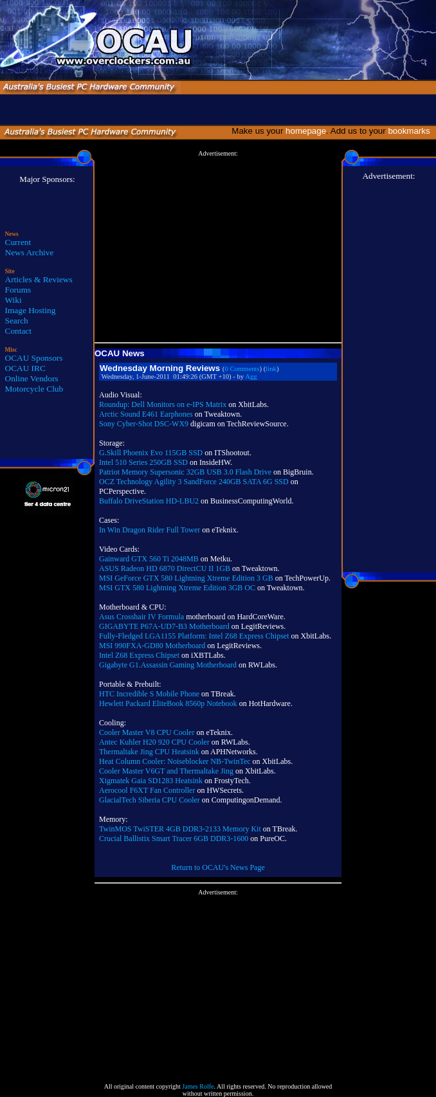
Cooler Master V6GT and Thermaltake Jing (166, 770)
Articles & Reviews (39, 279)
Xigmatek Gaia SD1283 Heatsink (151, 780)
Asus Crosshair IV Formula (141, 616)
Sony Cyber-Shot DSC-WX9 (143, 423)
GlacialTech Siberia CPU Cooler (149, 799)
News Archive (29, 252)
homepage (306, 131)
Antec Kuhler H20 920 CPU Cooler (154, 742)
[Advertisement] (218, 247)
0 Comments (241, 368)
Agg (251, 376)
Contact (18, 331)
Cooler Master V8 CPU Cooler (146, 732)
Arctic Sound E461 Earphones (146, 414)
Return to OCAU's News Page (217, 867)
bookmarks (411, 131)
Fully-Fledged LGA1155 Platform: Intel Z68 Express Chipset (194, 635)
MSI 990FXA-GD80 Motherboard (152, 645)
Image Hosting (30, 310)
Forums (18, 290)
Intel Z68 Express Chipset (139, 655)
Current (18, 242)
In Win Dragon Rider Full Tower (149, 529)
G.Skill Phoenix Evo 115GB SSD (151, 452)
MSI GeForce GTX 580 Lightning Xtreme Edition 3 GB (186, 578)
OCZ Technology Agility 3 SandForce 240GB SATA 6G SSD (194, 481)
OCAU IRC (25, 368)
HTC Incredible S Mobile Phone (149, 693)
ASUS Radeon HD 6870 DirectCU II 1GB (164, 568)
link (271, 368)
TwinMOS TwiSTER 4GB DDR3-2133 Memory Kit (180, 828)
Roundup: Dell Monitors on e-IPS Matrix (162, 404)
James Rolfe (197, 1086)
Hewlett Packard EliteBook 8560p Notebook (168, 703)
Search (16, 320)
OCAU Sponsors (34, 358)
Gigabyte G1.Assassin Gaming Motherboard (168, 664)
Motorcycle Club (34, 389)
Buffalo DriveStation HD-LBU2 (149, 500)
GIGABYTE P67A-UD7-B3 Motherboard (164, 626)
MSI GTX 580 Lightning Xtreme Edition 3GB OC (177, 587)
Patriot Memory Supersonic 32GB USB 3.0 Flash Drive (185, 471)
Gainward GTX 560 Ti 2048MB (149, 558)
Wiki (13, 300)
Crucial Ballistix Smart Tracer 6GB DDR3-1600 (173, 838)
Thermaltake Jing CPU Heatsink (149, 751)
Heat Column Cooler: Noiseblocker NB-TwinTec (175, 761)
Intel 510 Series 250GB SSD (143, 462)
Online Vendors (32, 378)
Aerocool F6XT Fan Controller (147, 790)
